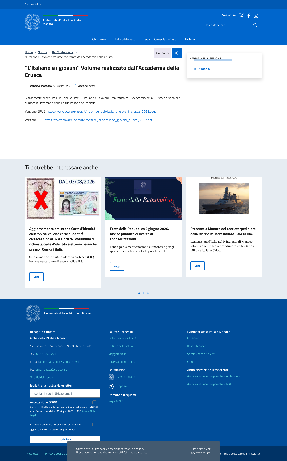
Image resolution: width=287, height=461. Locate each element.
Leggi (39, 276)
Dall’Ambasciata (62, 52)
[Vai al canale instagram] (255, 15)
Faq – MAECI (116, 401)
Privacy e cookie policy (58, 453)
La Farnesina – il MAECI (123, 338)
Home (29, 52)
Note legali (33, 453)
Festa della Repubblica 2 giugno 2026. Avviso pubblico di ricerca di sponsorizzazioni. (139, 234)
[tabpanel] (63, 233)
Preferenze (202, 449)
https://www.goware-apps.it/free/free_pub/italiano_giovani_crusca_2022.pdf (98, 119)
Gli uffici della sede (41, 377)
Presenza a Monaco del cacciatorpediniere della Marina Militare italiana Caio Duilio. (223, 231)
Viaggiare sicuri (117, 354)
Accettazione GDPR (43, 402)
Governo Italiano (33, 4)
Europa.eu (118, 386)
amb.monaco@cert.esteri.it (52, 369)
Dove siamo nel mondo (122, 361)
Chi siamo (193, 338)
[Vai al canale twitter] (240, 15)
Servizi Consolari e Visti (201, 354)
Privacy (86, 411)
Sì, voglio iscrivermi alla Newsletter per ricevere (55, 425)
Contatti (192, 361)
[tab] (139, 293)
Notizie (42, 52)
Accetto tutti (201, 453)
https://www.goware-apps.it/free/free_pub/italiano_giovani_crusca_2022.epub (101, 111)
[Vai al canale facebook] (247, 15)
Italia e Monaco (196, 346)
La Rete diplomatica (121, 346)
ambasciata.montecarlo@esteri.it (59, 361)
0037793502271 (45, 354)
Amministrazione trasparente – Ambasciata (213, 376)
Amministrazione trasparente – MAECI (210, 384)
